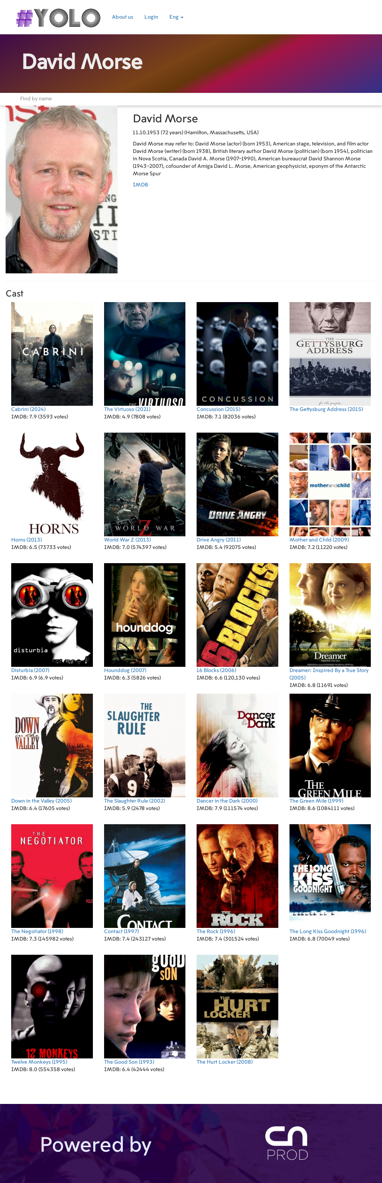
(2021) (145, 357)
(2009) (330, 488)
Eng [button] (176, 17)
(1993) (145, 1010)
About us (122, 17)
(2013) (52, 488)
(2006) (237, 618)
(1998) (52, 879)
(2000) (237, 749)
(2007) (52, 618)
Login (151, 17)
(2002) (145, 749)
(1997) (145, 879)
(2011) (237, 488)
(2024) (52, 357)
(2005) (330, 622)
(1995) (52, 1010)
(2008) (237, 1010)
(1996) (237, 879)
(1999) (330, 749)
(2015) (237, 357)
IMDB (140, 185)
